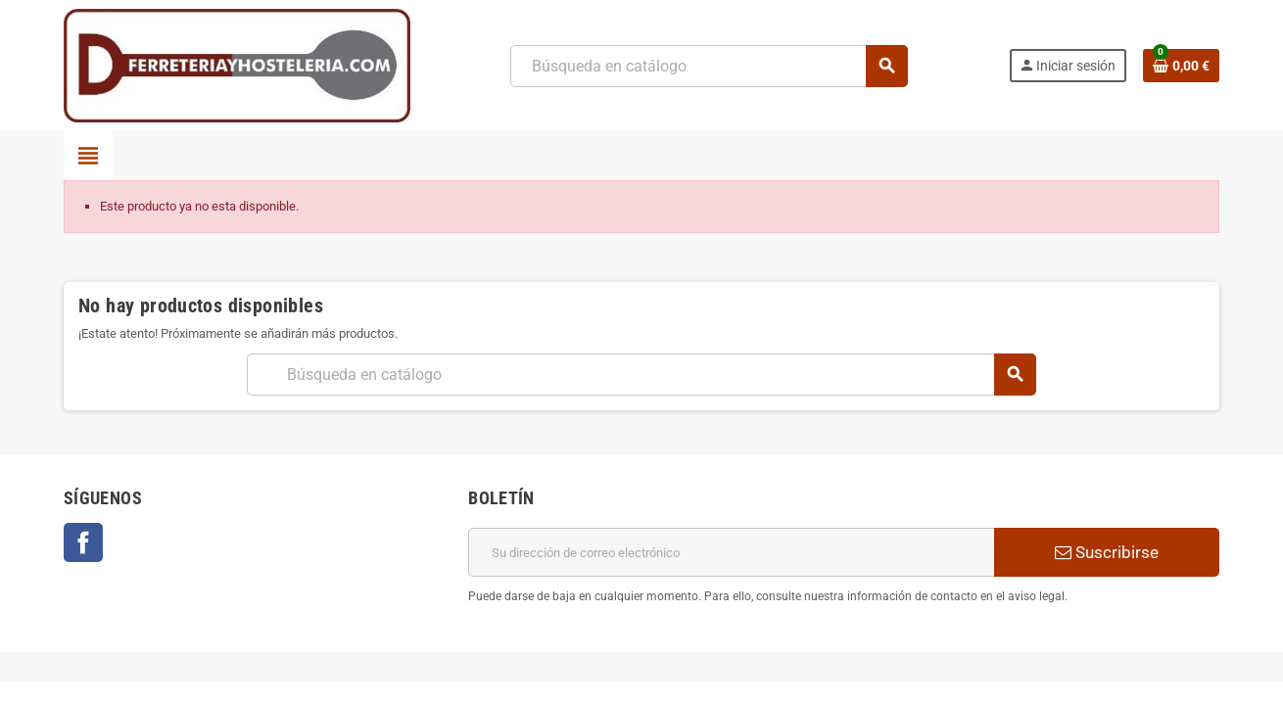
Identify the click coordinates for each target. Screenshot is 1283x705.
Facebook (83, 542)
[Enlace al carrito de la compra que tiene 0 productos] (1181, 65)
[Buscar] (708, 66)
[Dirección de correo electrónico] (731, 552)
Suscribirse (1107, 552)
